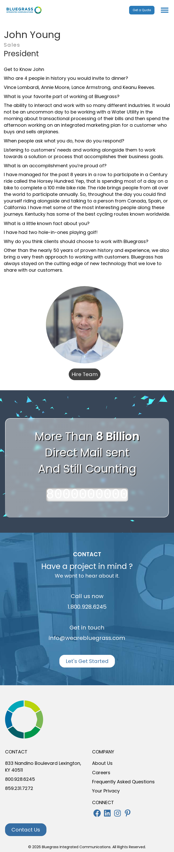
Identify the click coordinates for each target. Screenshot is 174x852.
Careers (101, 772)
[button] (97, 813)
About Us (102, 763)
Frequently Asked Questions (123, 782)
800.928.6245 (20, 779)
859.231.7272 (19, 788)
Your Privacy (106, 791)
